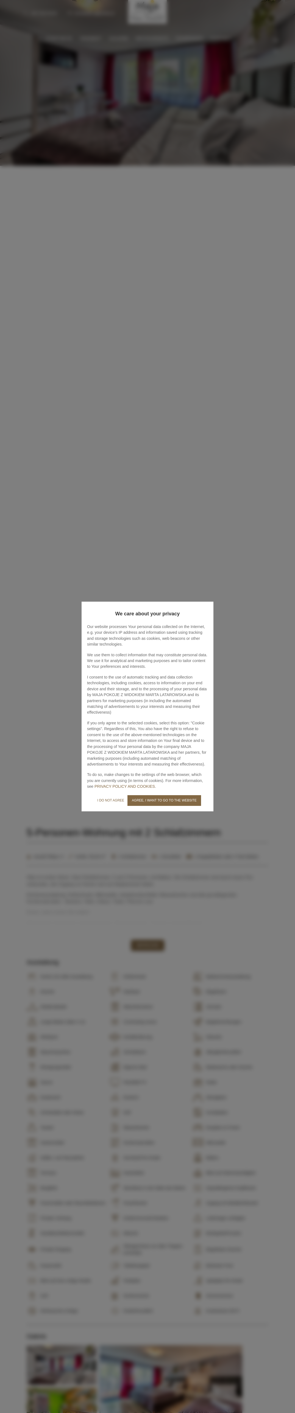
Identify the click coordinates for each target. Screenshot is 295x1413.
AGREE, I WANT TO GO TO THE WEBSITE (164, 800)
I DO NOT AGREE (110, 800)
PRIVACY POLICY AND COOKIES (124, 786)
